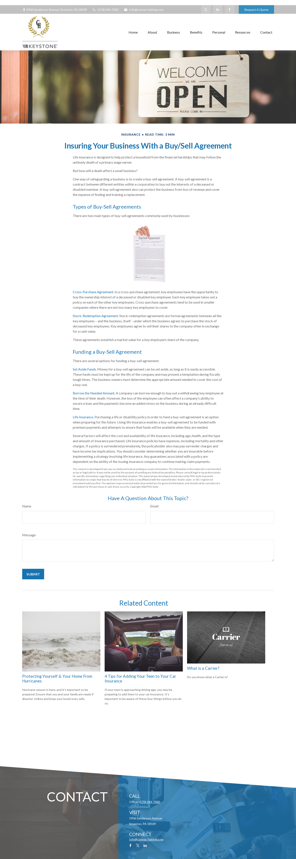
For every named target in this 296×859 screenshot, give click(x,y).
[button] (133, 32)
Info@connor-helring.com (143, 9)
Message (29, 535)
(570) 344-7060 (105, 9)
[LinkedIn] (218, 9)
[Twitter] (206, 9)
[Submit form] (33, 574)
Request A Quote (256, 9)
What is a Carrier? (203, 668)
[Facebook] (229, 9)
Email (154, 506)
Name (26, 506)
